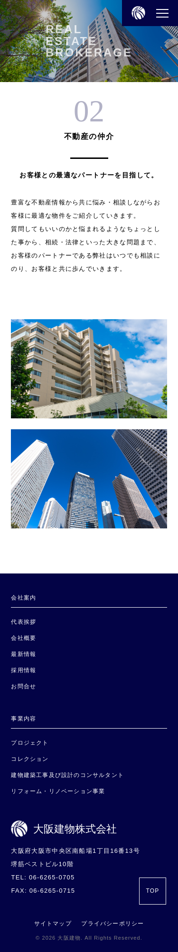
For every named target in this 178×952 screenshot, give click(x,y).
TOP (152, 890)
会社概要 (23, 638)
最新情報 (23, 654)
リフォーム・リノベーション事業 (58, 791)
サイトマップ (53, 923)
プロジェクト (29, 742)
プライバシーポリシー (112, 923)
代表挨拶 (23, 622)
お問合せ (23, 686)
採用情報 (23, 670)
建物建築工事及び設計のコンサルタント (67, 775)
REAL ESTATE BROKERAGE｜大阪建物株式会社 (136, 37)
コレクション (29, 759)
